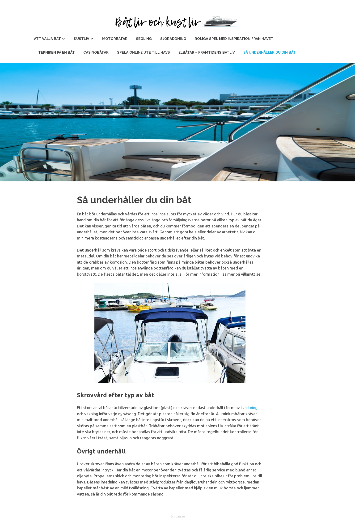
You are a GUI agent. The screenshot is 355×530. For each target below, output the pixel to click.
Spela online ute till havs (143, 52)
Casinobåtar (96, 52)
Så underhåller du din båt (269, 52)
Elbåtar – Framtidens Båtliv (206, 52)
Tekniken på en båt (56, 52)
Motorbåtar (114, 39)
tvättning (249, 407)
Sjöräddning (173, 39)
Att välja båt (47, 39)
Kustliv (81, 39)
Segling (144, 39)
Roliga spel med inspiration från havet (234, 39)
